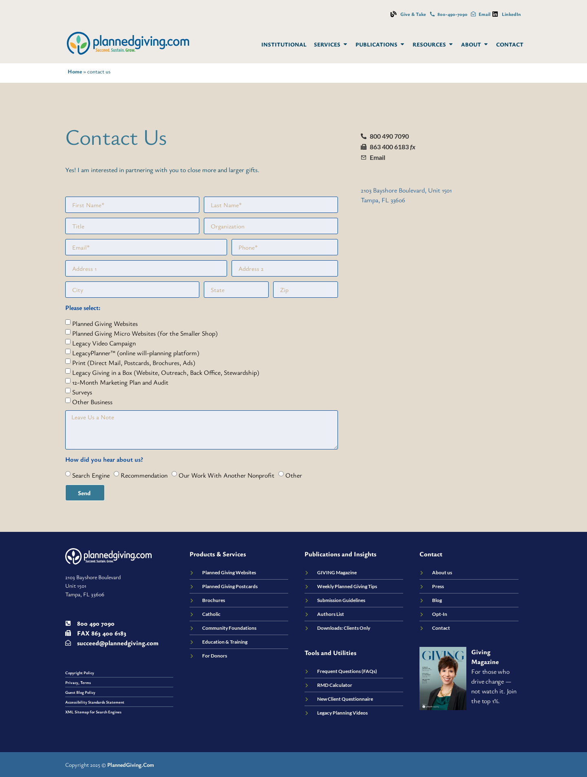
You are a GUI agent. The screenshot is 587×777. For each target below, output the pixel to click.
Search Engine (91, 475)
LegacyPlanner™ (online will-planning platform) (135, 352)
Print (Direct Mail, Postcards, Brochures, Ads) (133, 362)
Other (293, 475)
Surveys (82, 391)
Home (75, 71)
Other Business (92, 401)
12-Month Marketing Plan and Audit (120, 382)
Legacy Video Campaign (104, 343)
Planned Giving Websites (105, 323)
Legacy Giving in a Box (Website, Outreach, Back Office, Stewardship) (165, 372)
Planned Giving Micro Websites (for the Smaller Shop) (145, 333)
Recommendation (144, 475)
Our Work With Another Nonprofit (226, 475)
